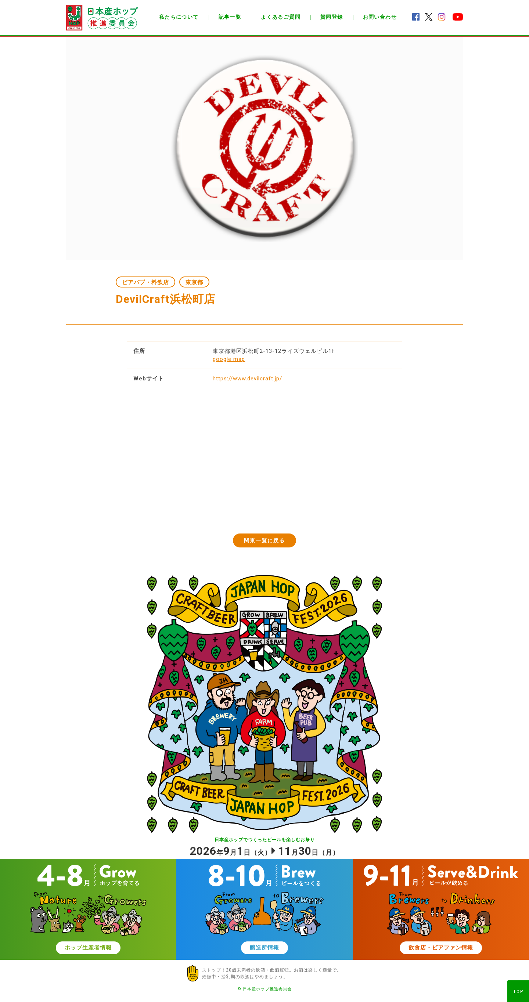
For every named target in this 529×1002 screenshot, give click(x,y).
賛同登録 (331, 17)
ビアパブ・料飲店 (145, 282)
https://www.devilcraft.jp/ (247, 378)
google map (229, 359)
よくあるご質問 (281, 17)
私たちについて (179, 17)
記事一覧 (230, 17)
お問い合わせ (380, 17)
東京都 (194, 282)
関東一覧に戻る (264, 540)
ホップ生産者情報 (88, 947)
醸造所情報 (264, 947)
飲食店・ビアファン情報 (441, 947)
